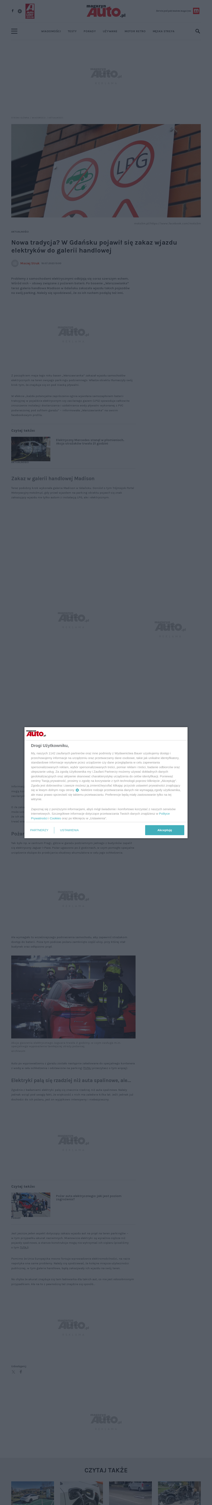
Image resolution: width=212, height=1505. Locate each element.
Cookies (55, 818)
